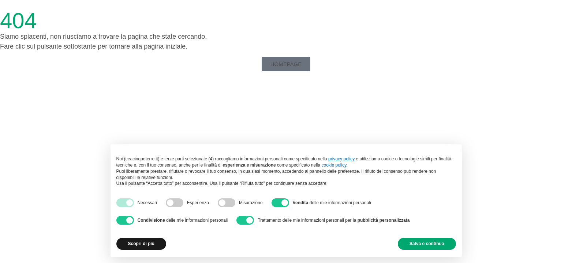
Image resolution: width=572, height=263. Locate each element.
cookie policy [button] (334, 165)
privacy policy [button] (341, 158)
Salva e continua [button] (427, 243)
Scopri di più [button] (141, 243)
